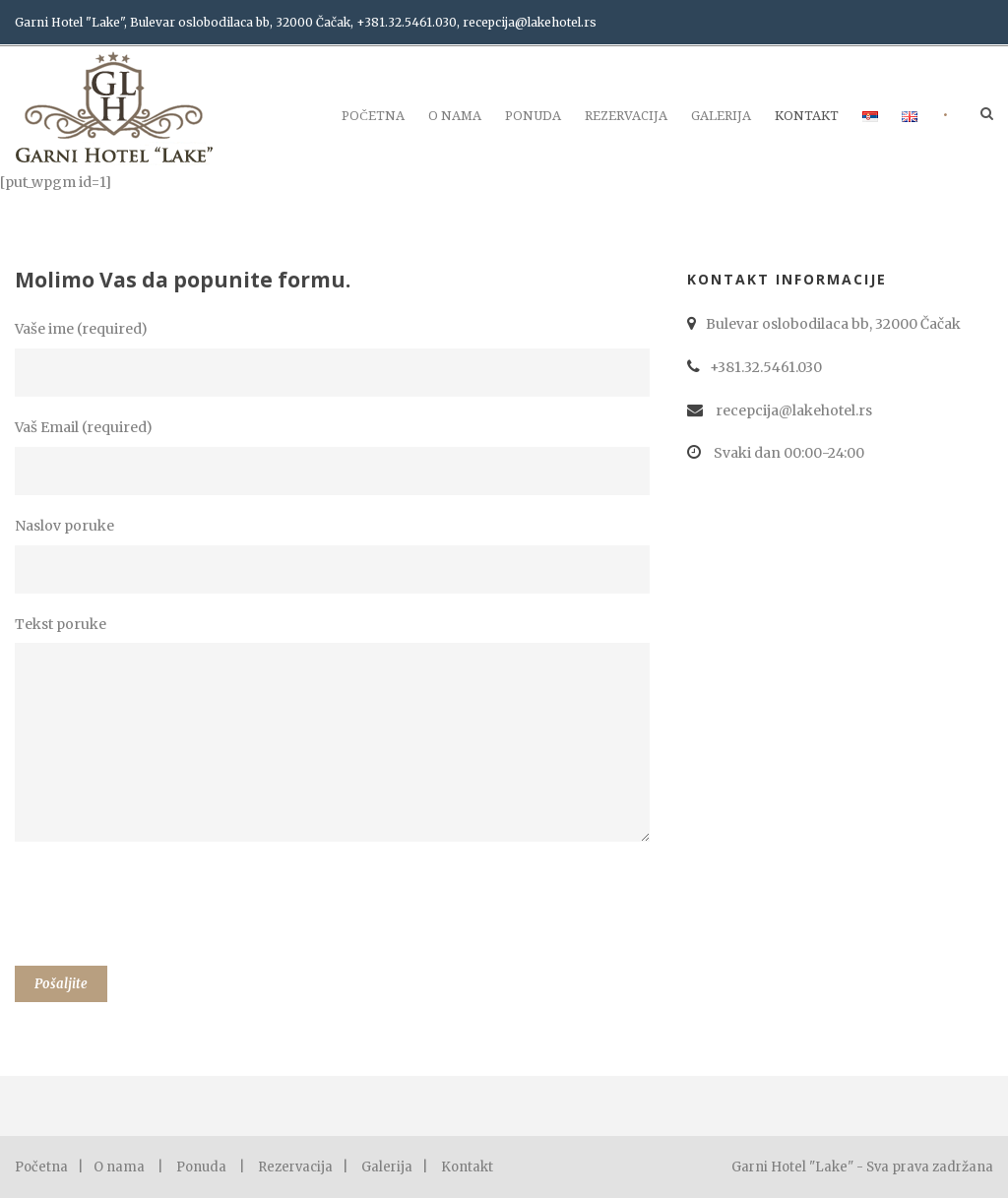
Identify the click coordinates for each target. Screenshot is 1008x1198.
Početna (373, 115)
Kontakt (807, 115)
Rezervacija (626, 115)
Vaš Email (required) (336, 456)
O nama (454, 115)
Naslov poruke (336, 555)
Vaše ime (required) (336, 358)
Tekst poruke (336, 733)
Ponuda (533, 115)
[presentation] (164, 907)
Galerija (721, 115)
